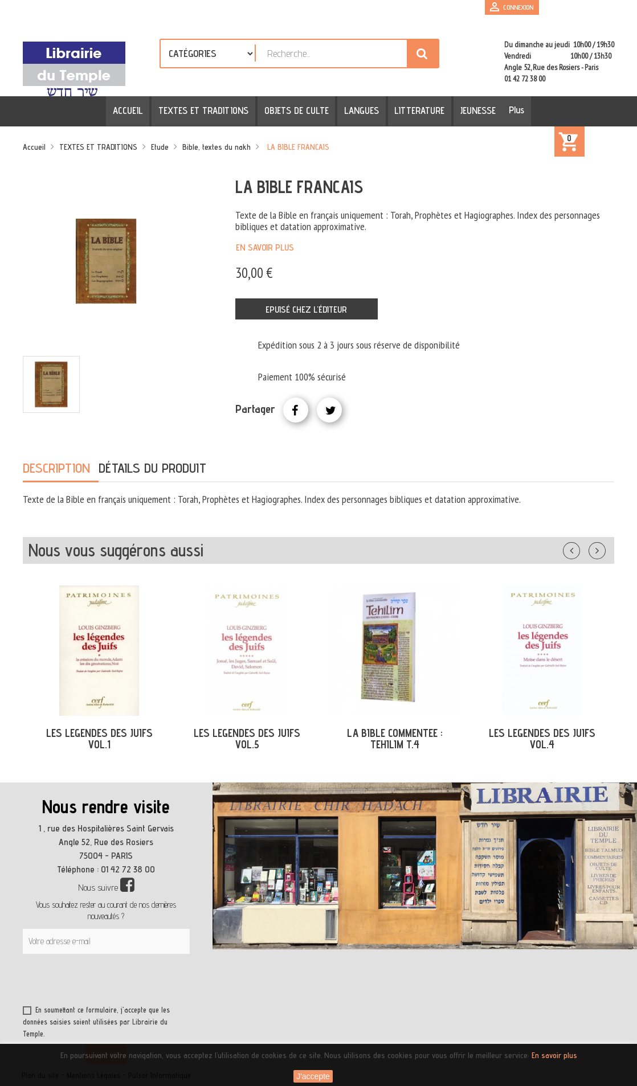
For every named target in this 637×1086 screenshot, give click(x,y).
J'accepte (313, 1076)
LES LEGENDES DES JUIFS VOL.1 (99, 739)
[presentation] (132, 982)
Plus (510, 110)
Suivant (604, 548)
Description (56, 468)
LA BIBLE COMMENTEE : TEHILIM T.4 (395, 739)
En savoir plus (265, 247)
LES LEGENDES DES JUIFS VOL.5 (247, 739)
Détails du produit (152, 468)
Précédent (583, 548)
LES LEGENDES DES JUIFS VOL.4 (542, 739)
